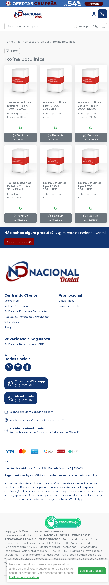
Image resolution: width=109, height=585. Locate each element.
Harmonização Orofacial (33, 41)
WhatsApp (11, 322)
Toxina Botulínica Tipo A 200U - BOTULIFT (89, 186)
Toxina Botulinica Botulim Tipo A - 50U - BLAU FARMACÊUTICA (19, 186)
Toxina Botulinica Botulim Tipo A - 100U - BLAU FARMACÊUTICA (19, 105)
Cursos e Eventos (70, 306)
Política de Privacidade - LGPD (24, 344)
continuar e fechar (91, 570)
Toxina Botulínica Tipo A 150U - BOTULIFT (54, 186)
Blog (7, 327)
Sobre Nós (11, 300)
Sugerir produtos (19, 241)
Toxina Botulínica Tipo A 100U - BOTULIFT (54, 105)
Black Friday (66, 300)
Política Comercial (16, 306)
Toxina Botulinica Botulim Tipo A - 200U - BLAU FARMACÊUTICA (89, 105)
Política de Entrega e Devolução (25, 311)
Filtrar (12, 51)
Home (8, 41)
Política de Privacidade (24, 577)
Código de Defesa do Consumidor (26, 317)
